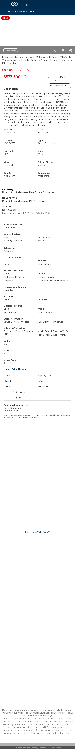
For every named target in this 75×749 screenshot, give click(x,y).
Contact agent (10, 50)
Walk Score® (43, 532)
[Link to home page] (14, 4)
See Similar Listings (59, 86)
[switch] (55, 50)
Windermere (55, 748)
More (28, 5)
